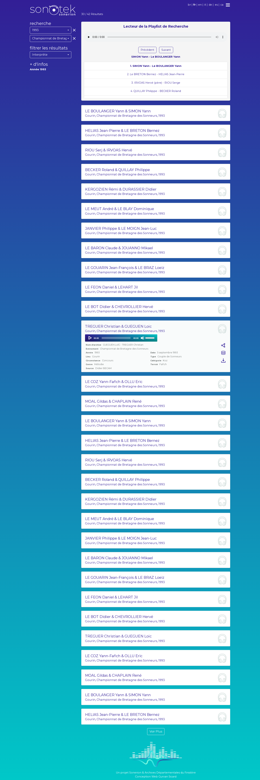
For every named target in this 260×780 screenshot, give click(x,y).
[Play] (90, 338)
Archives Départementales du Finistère (170, 772)
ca (221, 4)
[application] (121, 338)
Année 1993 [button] (38, 69)
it (205, 4)
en (200, 4)
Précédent (147, 49)
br (189, 4)
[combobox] (50, 30)
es (216, 4)
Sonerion (135, 772)
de (210, 4)
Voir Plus (156, 731)
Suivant (166, 49)
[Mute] (142, 338)
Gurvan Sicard (167, 776)
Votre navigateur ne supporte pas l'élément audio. (156, 37)
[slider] (116, 338)
